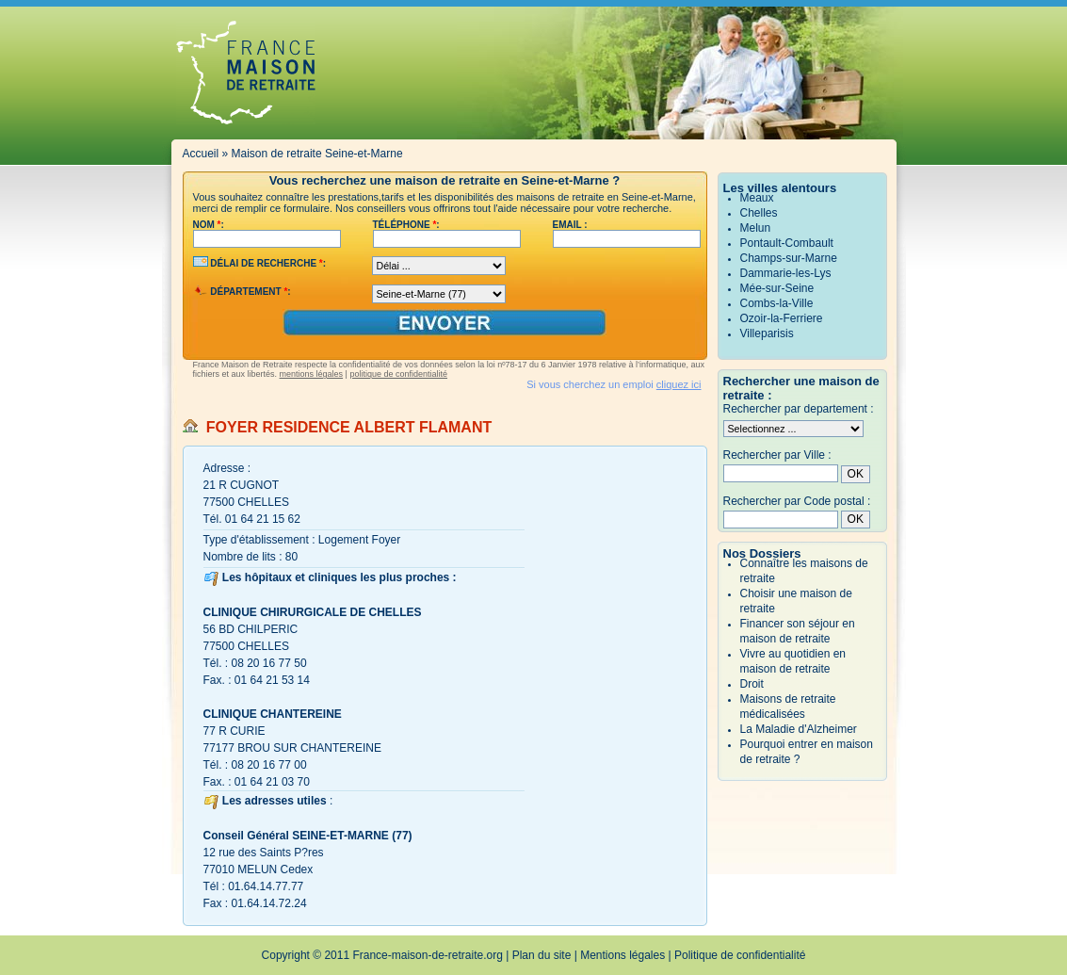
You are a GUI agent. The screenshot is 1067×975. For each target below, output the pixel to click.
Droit (752, 684)
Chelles (759, 212)
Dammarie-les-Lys (786, 273)
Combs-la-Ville (777, 303)
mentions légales (312, 374)
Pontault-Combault (786, 243)
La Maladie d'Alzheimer (798, 729)
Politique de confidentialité (739, 955)
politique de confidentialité (398, 374)
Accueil (201, 153)
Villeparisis (767, 333)
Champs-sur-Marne (788, 258)
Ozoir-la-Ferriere (781, 318)
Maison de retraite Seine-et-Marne (317, 153)
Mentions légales (622, 955)
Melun (755, 228)
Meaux (757, 197)
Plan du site (542, 955)
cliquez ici (679, 384)
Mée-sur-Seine (777, 288)
